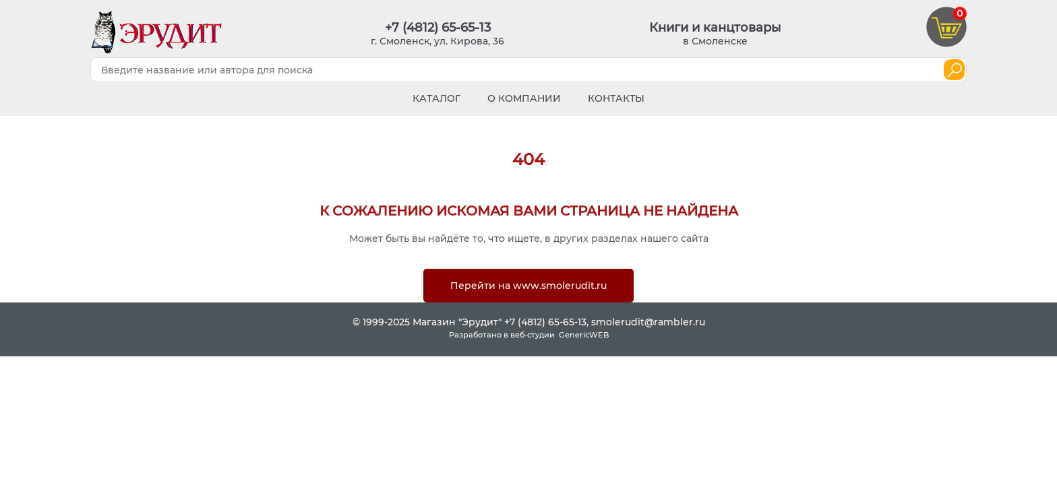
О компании (524, 98)
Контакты (616, 98)
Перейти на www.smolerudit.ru (528, 286)
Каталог (436, 98)
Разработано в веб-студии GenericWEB (529, 335)
